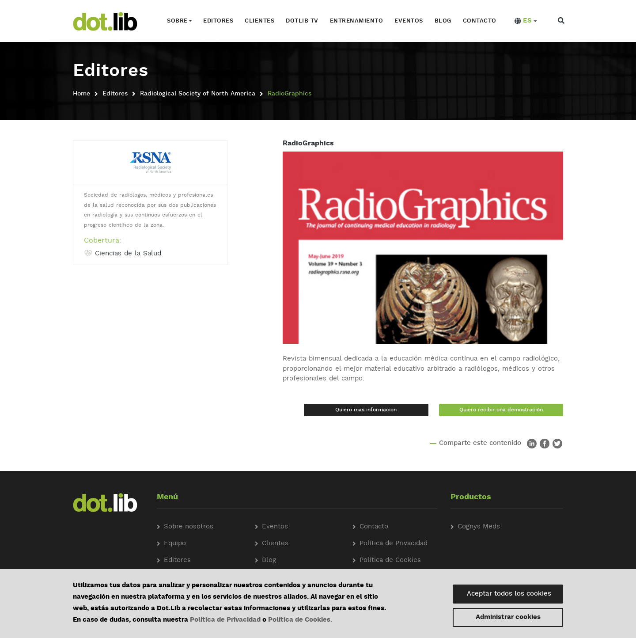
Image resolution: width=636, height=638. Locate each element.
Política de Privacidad (225, 620)
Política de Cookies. (300, 620)
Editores (218, 21)
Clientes (259, 21)
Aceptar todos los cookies (509, 594)
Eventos (408, 21)
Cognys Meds (479, 527)
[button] (526, 21)
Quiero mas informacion (366, 410)
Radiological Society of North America (197, 94)
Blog (443, 21)
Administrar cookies (508, 617)
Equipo (175, 543)
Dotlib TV (302, 21)
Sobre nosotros (188, 527)
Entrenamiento (356, 21)
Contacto (479, 21)
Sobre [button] (177, 21)
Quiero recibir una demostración (501, 410)
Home (81, 94)
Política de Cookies (390, 560)
